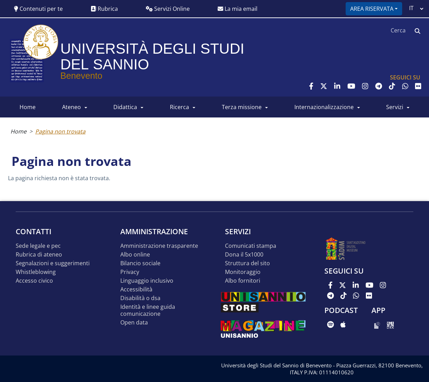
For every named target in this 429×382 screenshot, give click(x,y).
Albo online (135, 254)
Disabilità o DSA (140, 298)
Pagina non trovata (60, 131)
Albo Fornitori (242, 280)
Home (18, 131)
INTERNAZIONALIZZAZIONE (324, 107)
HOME (28, 107)
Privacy (129, 272)
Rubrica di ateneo (39, 254)
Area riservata (371, 9)
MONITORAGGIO (243, 272)
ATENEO (71, 107)
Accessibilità (136, 289)
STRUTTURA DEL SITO (247, 263)
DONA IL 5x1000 (244, 254)
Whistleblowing (36, 272)
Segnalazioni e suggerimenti (53, 263)
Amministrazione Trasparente (159, 246)
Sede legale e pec (38, 246)
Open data (134, 322)
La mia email (237, 9)
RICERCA (179, 107)
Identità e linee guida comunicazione (147, 310)
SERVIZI (394, 107)
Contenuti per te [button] (38, 9)
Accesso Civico (34, 280)
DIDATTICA (125, 107)
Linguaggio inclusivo (146, 280)
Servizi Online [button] (168, 9)
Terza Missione (242, 107)
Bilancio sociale (140, 263)
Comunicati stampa (250, 246)
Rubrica (104, 9)
